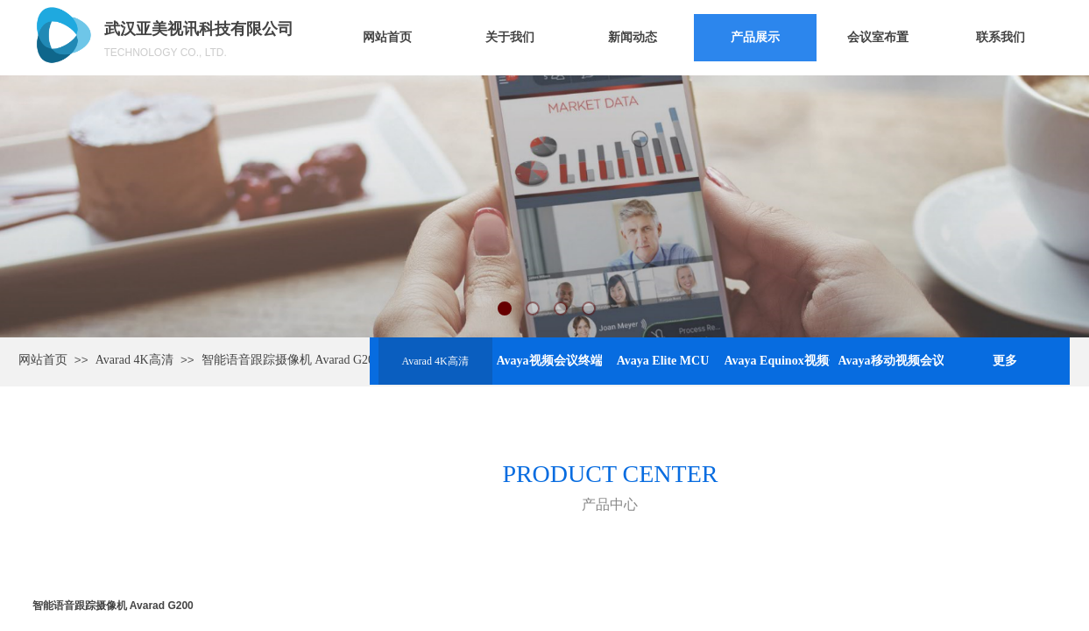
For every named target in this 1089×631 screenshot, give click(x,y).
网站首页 (387, 37)
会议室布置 (878, 37)
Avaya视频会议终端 (549, 360)
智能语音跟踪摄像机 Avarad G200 (291, 359)
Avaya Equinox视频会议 (777, 360)
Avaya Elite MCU (663, 360)
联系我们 (1000, 37)
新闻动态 (632, 37)
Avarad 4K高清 (434, 361)
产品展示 (755, 37)
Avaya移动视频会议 (891, 360)
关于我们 (509, 37)
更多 (1005, 360)
